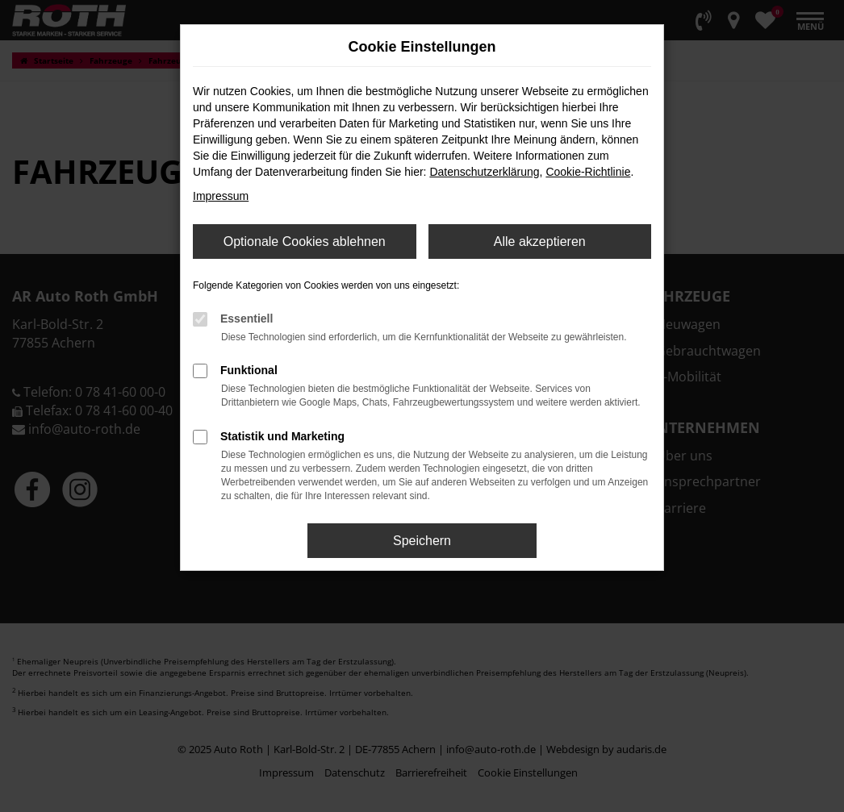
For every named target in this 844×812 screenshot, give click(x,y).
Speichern (422, 541)
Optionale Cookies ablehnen (305, 241)
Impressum (221, 195)
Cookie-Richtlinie (587, 171)
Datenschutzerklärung (484, 171)
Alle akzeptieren (540, 241)
